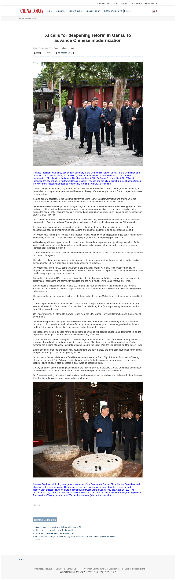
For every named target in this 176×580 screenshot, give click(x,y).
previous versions (150, 3)
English (115, 3)
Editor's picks (75, 11)
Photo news (31, 19)
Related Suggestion (45, 520)
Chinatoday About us (43, 569)
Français (124, 3)
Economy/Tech (111, 11)
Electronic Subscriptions (134, 569)
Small (70, 53)
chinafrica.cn (100, 3)
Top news (60, 11)
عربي (131, 3)
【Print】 (48, 53)
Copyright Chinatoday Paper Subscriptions (102, 569)
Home (49, 11)
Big (58, 53)
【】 (65, 53)
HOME (22, 19)
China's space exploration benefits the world (54, 530)
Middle (64, 53)
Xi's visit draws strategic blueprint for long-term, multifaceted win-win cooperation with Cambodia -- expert (77, 537)
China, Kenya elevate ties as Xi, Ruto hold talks (55, 533)
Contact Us (71, 569)
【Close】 (37, 53)
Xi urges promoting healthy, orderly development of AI (58, 527)
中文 (109, 3)
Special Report (93, 11)
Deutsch (139, 3)
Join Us (59, 569)
